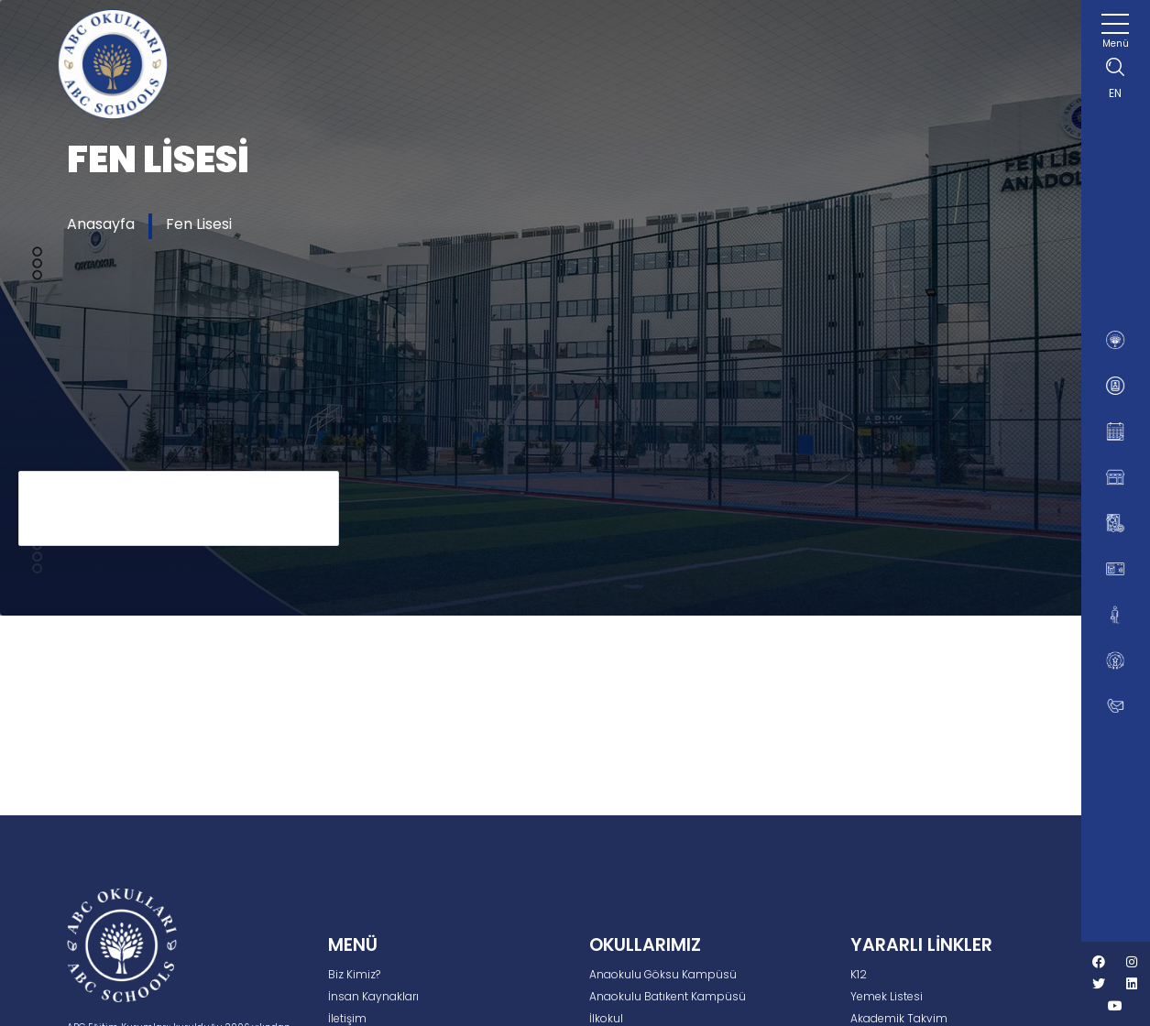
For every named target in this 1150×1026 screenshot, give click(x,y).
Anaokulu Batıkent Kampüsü (667, 996)
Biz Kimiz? (354, 974)
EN (1115, 93)
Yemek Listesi (886, 996)
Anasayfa (101, 224)
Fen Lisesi (199, 224)
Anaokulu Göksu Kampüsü (663, 974)
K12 (858, 974)
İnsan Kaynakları (373, 996)
